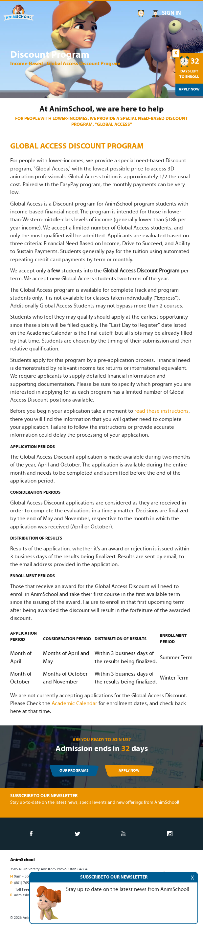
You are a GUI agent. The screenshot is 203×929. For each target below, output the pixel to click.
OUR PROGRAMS (73, 771)
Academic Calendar (74, 703)
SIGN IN (171, 13)
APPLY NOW (129, 771)
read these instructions (161, 411)
